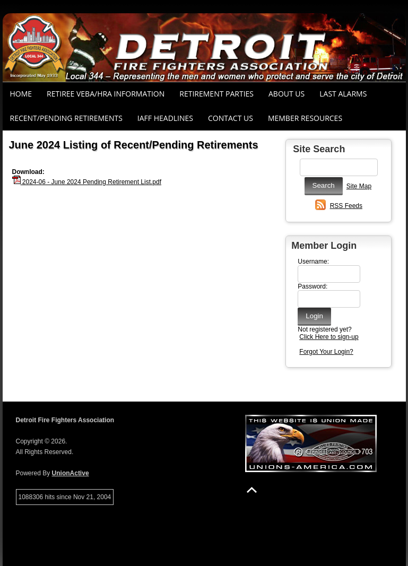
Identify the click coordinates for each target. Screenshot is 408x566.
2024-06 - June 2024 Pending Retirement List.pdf (87, 182)
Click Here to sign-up (328, 337)
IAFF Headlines (165, 118)
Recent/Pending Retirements (66, 118)
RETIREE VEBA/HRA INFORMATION (105, 94)
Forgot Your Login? (326, 351)
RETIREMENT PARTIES (216, 94)
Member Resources (305, 118)
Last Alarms (343, 94)
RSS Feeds (346, 206)
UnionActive (70, 473)
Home (21, 94)
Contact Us (230, 118)
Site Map (358, 186)
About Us (286, 94)
